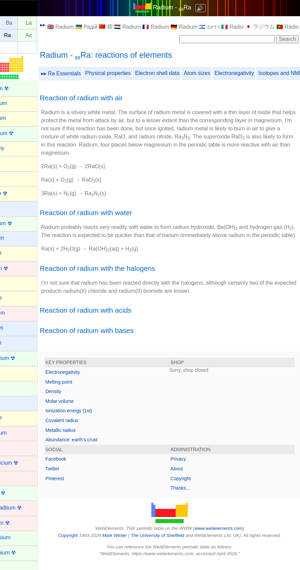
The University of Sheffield (169, 543)
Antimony (16, 148)
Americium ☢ (20, 133)
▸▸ (65, 25)
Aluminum (17, 118)
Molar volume (82, 409)
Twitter (75, 477)
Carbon (13, 372)
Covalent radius (84, 428)
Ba (32, 23)
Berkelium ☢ (20, 223)
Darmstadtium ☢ (24, 508)
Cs (12, 23)
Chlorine (15, 417)
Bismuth (14, 253)
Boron (12, 283)
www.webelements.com (230, 536)
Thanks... (192, 496)
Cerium (13, 388)
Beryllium (16, 238)
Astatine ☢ (17, 193)
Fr (12, 35)
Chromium (17, 433)
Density (76, 399)
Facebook (78, 467)
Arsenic (14, 178)
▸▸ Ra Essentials (84, 73)
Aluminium (17, 103)
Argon (12, 163)
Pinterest (77, 486)
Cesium (14, 403)
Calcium (14, 342)
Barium (13, 208)
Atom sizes (220, 73)
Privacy (190, 467)
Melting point (81, 390)
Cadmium (16, 313)
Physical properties (131, 73)
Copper (13, 478)
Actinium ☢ (18, 88)
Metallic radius (83, 438)
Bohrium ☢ (18, 268)
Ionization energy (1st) (91, 418)
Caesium (15, 328)
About (188, 477)
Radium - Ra (183, 7)
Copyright (192, 486)
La (52, 23)
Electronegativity (257, 73)
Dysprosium (19, 537)
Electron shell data (180, 73)
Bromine (15, 298)
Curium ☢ (16, 493)
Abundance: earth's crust (94, 447)
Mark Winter (126, 543)
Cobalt (12, 447)
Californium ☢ (21, 358)
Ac (52, 35)
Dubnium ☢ (18, 523)
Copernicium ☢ (23, 463)
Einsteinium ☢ (22, 552)
